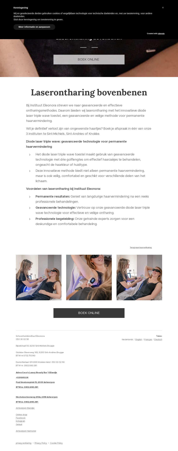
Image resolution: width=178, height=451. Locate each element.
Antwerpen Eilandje (25, 408)
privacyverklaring (23, 443)
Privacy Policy (41, 443)
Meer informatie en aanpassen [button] (34, 27)
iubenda (161, 33)
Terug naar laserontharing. (141, 247)
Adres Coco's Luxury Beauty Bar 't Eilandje (36, 372)
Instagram (20, 421)
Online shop (21, 414)
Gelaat (19, 424)
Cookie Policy (56, 443)
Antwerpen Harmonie (26, 431)
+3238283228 (22, 377)
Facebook (20, 418)
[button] (162, 7)
